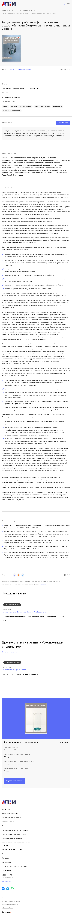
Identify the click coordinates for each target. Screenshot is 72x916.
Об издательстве (8, 870)
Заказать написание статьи (12, 849)
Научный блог (7, 862)
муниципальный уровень (42, 106)
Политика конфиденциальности (11, 901)
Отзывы (4, 826)
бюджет (5, 106)
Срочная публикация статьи (12, 838)
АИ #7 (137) (11, 10)
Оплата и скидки (8, 822)
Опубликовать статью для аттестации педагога (16, 844)
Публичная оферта (7, 907)
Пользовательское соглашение (11, 904)
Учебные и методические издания (14, 866)
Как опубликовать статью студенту (15, 830)
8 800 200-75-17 (8, 875)
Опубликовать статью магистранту (14, 834)
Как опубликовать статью (11, 817)
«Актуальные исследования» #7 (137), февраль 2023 (21, 88)
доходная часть (57, 106)
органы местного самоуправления (21, 106)
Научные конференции (10, 813)
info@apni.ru (42, 584)
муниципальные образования (11, 110)
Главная (4, 10)
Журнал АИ (6, 809)
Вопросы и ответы (8, 854)
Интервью (5, 858)
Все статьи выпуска (9, 652)
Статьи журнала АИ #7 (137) (25, 10)
